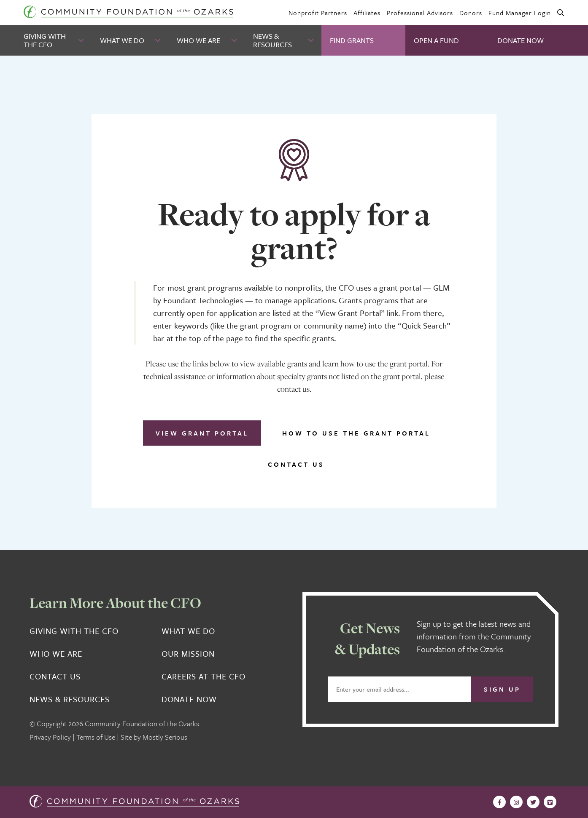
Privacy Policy (50, 737)
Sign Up (502, 689)
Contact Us (296, 464)
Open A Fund (436, 40)
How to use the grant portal (356, 433)
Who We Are (198, 40)
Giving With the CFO (45, 40)
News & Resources (272, 40)
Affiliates (366, 12)
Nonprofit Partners (318, 12)
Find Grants (352, 40)
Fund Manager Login (519, 12)
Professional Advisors (420, 12)
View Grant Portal (202, 433)
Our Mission (188, 654)
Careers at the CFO (203, 676)
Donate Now (520, 40)
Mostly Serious (165, 737)
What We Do (122, 40)
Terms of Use (95, 737)
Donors (470, 12)
